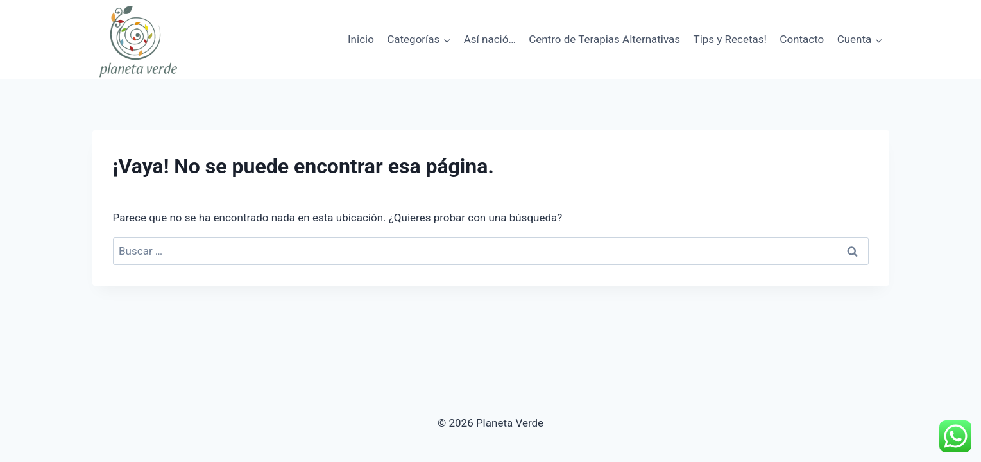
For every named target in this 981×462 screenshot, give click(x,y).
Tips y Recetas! (730, 39)
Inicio (361, 39)
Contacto (802, 39)
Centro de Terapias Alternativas (604, 39)
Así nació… (490, 39)
